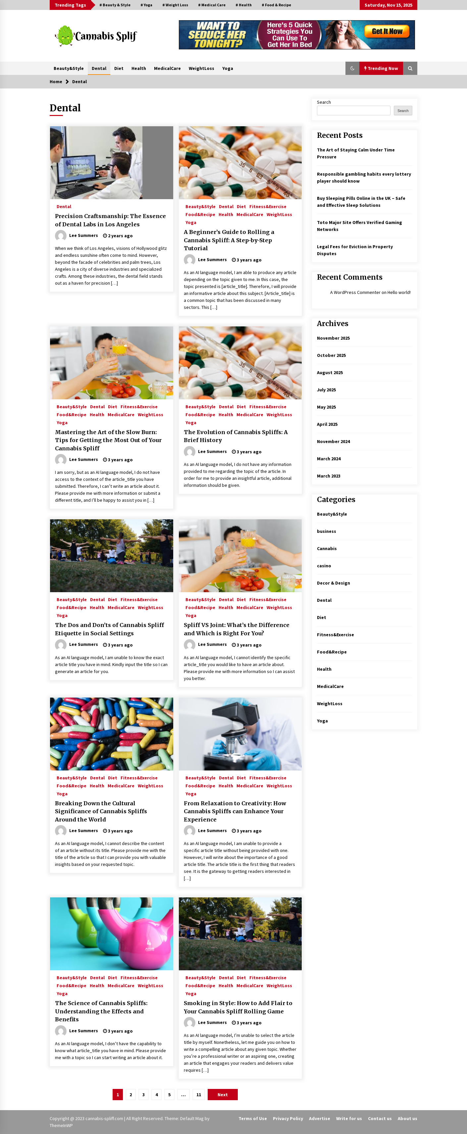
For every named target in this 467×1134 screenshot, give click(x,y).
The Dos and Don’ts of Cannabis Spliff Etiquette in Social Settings (109, 629)
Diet (119, 68)
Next (223, 1095)
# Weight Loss (175, 4)
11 (198, 1095)
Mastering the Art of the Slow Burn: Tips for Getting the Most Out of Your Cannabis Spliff (108, 440)
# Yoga (146, 4)
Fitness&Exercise (267, 206)
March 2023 (328, 476)
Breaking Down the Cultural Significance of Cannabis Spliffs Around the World (101, 811)
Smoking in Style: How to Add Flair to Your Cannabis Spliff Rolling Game (238, 1007)
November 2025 (333, 338)
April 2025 (327, 424)
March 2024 (328, 459)
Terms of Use (252, 1118)
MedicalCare (167, 68)
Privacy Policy (288, 1118)
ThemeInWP (61, 1125)
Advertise (319, 1118)
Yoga (227, 68)
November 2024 (333, 441)
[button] (352, 68)
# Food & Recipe (276, 4)
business (326, 531)
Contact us (380, 1118)
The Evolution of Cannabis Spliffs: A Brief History (236, 436)
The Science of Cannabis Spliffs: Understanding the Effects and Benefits (101, 1011)
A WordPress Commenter (355, 292)
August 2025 (330, 372)
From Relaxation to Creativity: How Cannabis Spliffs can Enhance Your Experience (235, 811)
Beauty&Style (69, 68)
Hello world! (399, 292)
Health (138, 68)
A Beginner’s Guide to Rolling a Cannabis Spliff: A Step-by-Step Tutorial (229, 240)
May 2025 (326, 407)
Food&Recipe (200, 214)
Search (324, 102)
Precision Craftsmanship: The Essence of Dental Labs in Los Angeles (110, 220)
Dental (99, 68)
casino (324, 566)
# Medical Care (212, 4)
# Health (243, 4)
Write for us (349, 1118)
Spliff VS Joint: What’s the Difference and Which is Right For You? (236, 629)
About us (407, 1118)
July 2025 (326, 390)
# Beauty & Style (114, 4)
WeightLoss (201, 68)
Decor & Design (333, 583)
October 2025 (331, 355)
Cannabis (327, 548)
